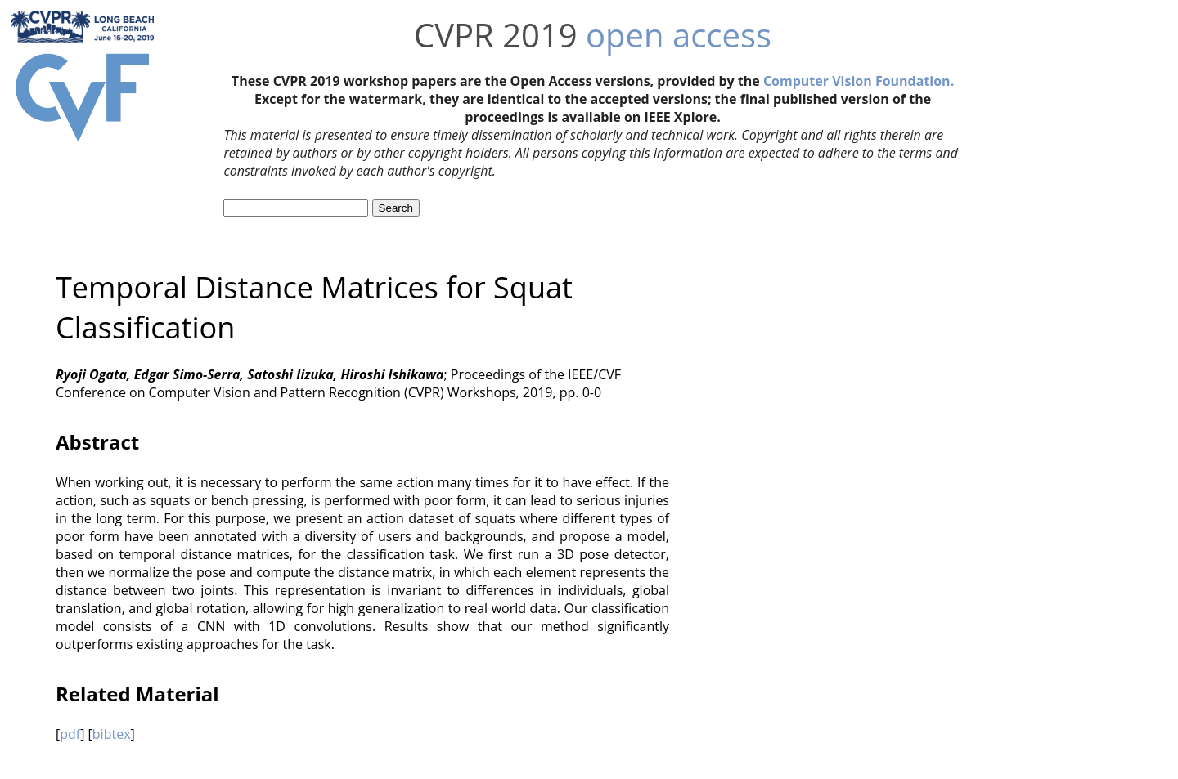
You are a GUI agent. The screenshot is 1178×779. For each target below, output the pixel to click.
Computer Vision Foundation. (858, 81)
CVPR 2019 (496, 34)
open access (678, 34)
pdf (70, 734)
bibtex (111, 734)
